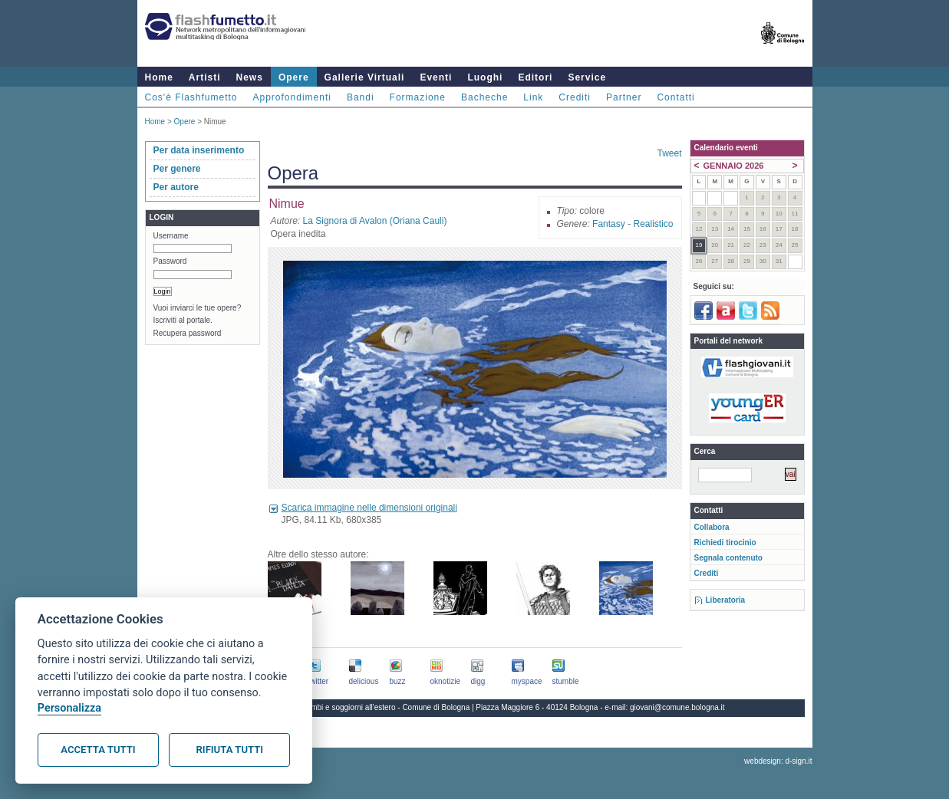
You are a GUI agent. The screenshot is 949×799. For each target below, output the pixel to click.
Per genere (177, 168)
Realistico (653, 224)
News (249, 77)
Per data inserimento (199, 150)
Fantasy (608, 224)
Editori (535, 77)
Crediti (575, 97)
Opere (293, 77)
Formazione (418, 97)
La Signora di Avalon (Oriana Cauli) (375, 220)
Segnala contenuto (728, 558)
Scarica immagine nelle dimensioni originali (369, 507)
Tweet (669, 153)
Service (587, 77)
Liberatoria (726, 600)
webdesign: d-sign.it (778, 761)
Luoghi (485, 77)
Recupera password (187, 333)
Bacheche (484, 97)
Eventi (436, 77)
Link (533, 97)
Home (159, 77)
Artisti (205, 77)
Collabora (712, 527)
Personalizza (69, 708)
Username (171, 236)
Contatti (675, 97)
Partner (623, 97)
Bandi (360, 97)
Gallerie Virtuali (365, 77)
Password (170, 261)
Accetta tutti (98, 749)
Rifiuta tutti (229, 749)
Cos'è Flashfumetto (191, 97)
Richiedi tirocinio (725, 542)
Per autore (176, 187)
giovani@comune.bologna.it (677, 707)
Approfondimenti (292, 97)
